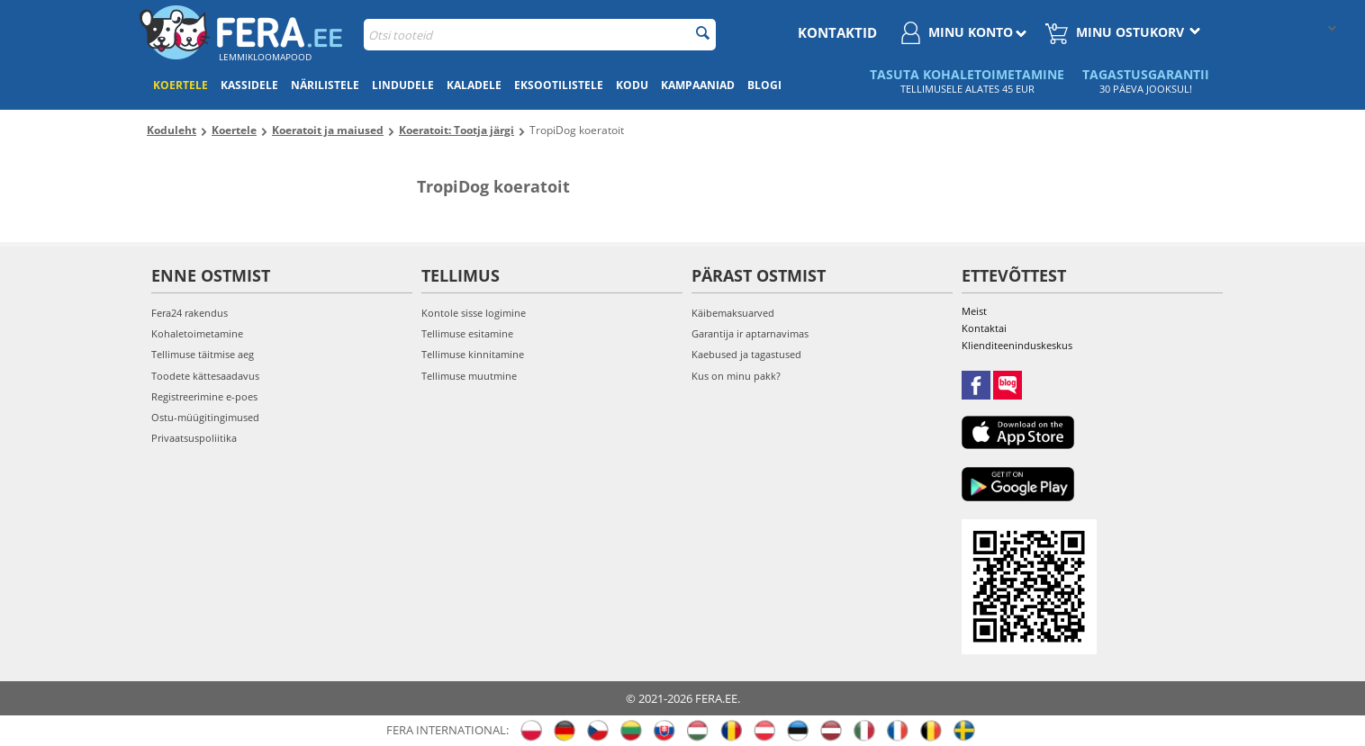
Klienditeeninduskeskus (1017, 345)
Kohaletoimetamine (197, 333)
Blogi (764, 85)
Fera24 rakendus (189, 312)
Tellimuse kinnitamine (472, 354)
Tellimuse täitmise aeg (202, 354)
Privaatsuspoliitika (194, 438)
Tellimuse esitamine (467, 333)
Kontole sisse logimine (473, 312)
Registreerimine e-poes (204, 396)
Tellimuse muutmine (469, 375)
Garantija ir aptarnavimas (750, 333)
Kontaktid (837, 32)
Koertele (180, 85)
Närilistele (325, 85)
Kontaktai (984, 328)
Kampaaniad (698, 85)
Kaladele (474, 85)
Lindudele (403, 85)
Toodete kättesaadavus (205, 375)
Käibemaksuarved (733, 312)
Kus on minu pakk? (736, 375)
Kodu (632, 85)
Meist (974, 311)
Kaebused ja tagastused (746, 354)
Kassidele (249, 85)
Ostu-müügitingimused (205, 417)
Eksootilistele (558, 85)
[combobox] (540, 34)
